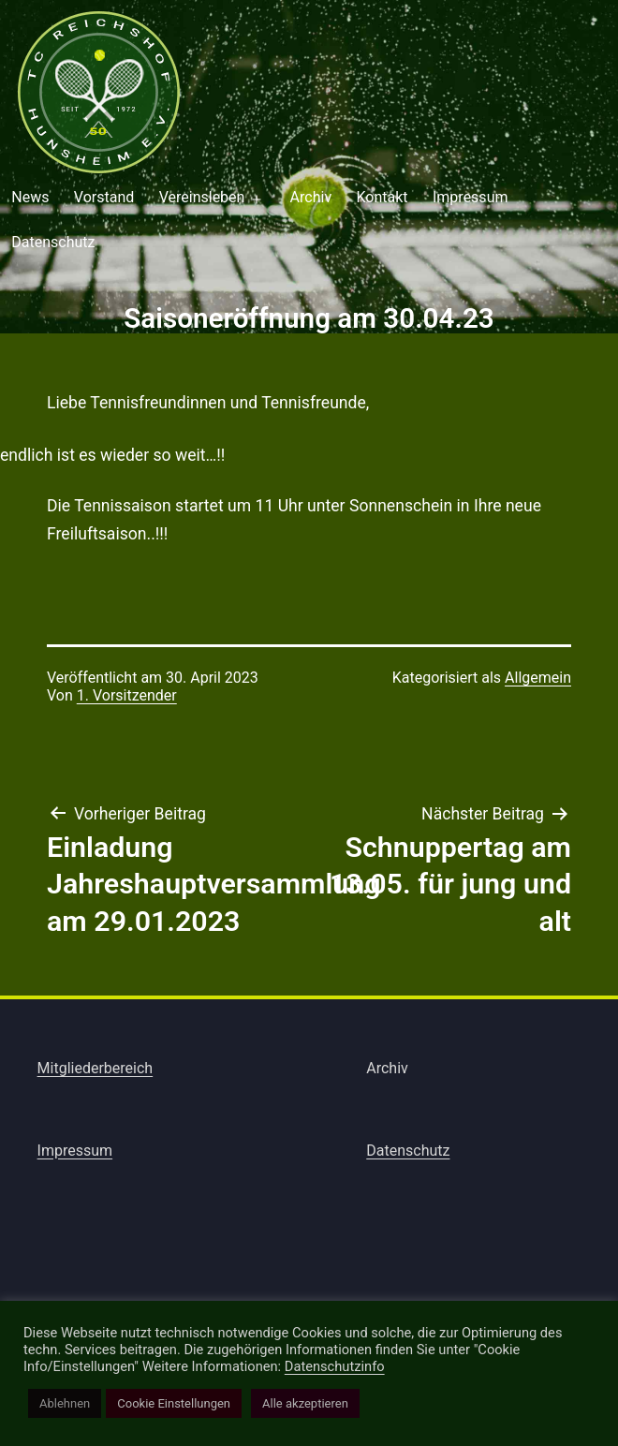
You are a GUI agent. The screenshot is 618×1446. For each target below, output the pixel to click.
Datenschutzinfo (335, 1366)
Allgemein (538, 677)
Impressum (470, 197)
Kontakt (382, 197)
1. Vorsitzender (127, 695)
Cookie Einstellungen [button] (173, 1403)
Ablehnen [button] (64, 1403)
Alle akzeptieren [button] (305, 1403)
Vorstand (104, 197)
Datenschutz (407, 1150)
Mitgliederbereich (95, 1068)
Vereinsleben (202, 197)
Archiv (311, 197)
